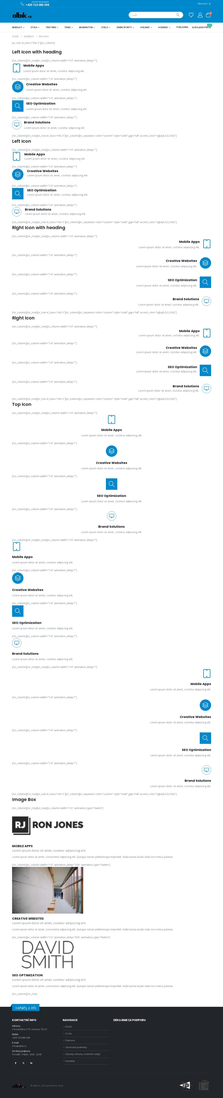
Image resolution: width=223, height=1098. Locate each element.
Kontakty (70, 1061)
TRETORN (51, 27)
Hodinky (163, 27)
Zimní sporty (124, 27)
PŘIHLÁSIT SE (204, 3)
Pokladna (182, 27)
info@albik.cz (19, 1046)
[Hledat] (178, 15)
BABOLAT (17, 27)
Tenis (67, 27)
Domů (68, 1026)
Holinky (145, 27)
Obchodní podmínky (76, 1047)
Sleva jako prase (201, 26)
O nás (68, 1033)
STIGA (34, 27)
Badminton (86, 27)
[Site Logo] (22, 15)
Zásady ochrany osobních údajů (82, 1054)
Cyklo (104, 27)
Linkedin (31, 1063)
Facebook (15, 1063)
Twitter (23, 1063)
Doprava (70, 1040)
